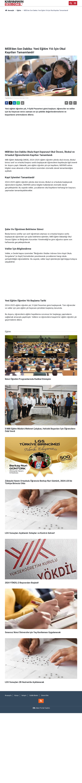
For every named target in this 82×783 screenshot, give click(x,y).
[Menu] (75, 3)
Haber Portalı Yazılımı (43, 708)
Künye (16, 695)
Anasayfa (9, 10)
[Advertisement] (41, 29)
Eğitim (19, 10)
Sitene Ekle (44, 695)
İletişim (24, 695)
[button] (66, 103)
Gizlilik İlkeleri (33, 695)
